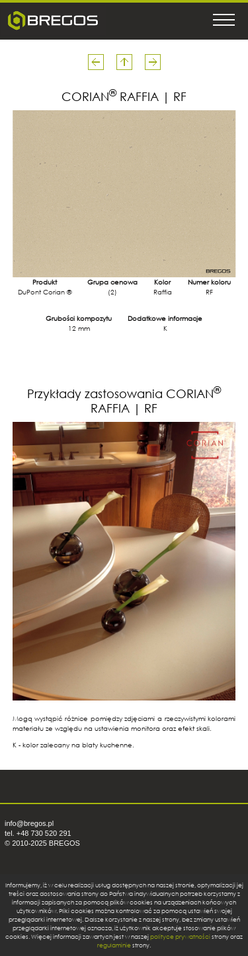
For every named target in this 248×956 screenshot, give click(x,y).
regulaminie (114, 945)
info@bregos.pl (29, 823)
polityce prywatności (180, 936)
